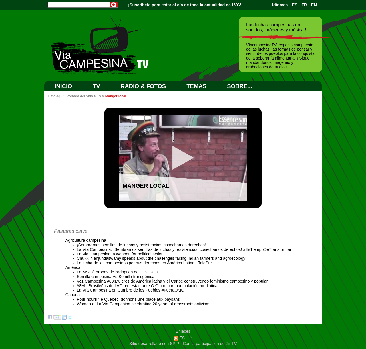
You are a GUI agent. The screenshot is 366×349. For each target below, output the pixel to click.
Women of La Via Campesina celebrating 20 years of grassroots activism (143, 304)
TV (96, 86)
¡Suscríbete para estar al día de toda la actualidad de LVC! (184, 5)
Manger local (115, 96)
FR (304, 5)
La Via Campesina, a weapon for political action (120, 254)
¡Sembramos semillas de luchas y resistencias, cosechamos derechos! (141, 245)
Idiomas (280, 5)
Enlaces (183, 331)
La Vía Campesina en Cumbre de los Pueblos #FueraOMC (130, 290)
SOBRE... (239, 86)
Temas (196, 86)
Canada (72, 294)
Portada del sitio (79, 96)
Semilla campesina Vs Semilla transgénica (115, 276)
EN (314, 5)
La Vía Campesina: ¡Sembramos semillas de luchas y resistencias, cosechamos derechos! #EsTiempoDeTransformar (184, 249)
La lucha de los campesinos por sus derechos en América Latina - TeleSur (144, 263)
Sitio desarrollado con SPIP (154, 343)
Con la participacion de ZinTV (210, 343)
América (73, 267)
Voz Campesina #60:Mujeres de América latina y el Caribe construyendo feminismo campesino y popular (172, 281)
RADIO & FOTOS (143, 86)
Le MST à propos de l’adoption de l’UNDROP (118, 272)
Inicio (63, 86)
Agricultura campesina (85, 240)
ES (294, 5)
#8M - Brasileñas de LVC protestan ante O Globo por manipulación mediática (147, 285)
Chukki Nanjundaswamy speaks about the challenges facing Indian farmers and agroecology (161, 258)
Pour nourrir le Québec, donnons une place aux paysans (128, 299)
